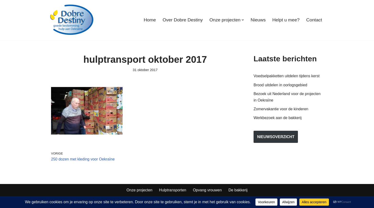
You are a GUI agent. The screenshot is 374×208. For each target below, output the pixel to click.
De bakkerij (238, 190)
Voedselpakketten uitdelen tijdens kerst (287, 76)
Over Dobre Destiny (183, 19)
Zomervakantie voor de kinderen (281, 109)
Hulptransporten (172, 190)
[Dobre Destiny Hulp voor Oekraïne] (72, 20)
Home (150, 19)
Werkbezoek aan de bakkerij (278, 118)
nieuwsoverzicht (275, 137)
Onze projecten (139, 190)
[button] (243, 20)
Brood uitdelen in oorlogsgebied (280, 85)
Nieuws (258, 19)
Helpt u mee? (286, 19)
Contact (314, 19)
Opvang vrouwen (207, 190)
